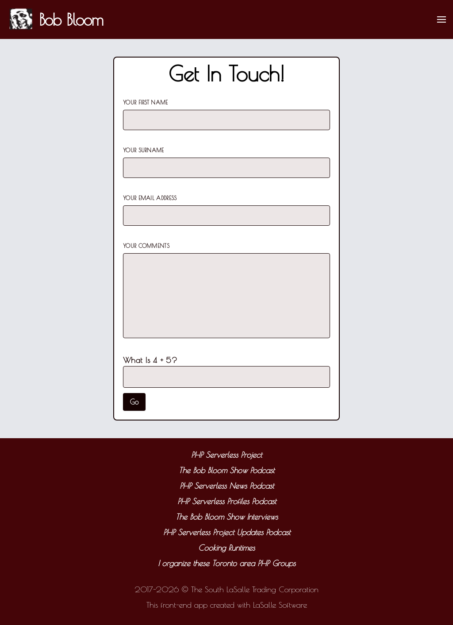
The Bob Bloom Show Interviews (227, 516)
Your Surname (143, 150)
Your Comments (146, 246)
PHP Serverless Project (226, 454)
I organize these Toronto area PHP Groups (227, 563)
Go (134, 402)
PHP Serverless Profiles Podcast (226, 501)
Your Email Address (150, 198)
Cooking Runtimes (226, 547)
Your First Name (145, 102)
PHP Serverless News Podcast (227, 485)
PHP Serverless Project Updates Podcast (226, 532)
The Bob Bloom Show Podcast (226, 470)
